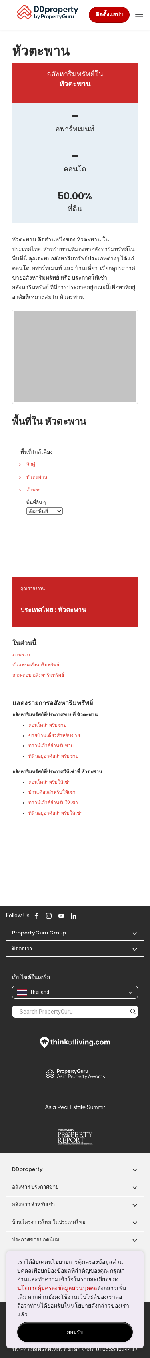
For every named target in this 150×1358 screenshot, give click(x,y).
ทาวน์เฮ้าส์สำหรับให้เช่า (53, 802)
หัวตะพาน (36, 477)
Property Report (75, 1137)
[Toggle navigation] (139, 14)
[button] (131, 932)
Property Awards (75, 1074)
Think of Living (75, 1042)
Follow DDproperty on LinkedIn (73, 916)
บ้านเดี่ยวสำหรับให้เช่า (52, 792)
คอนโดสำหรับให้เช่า (49, 782)
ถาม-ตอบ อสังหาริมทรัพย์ (38, 675)
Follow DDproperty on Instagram (49, 916)
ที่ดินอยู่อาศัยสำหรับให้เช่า (55, 813)
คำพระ (33, 490)
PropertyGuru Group (39, 932)
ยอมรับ (75, 1332)
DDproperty (27, 1169)
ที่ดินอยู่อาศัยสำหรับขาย (53, 756)
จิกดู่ (30, 464)
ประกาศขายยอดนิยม (36, 1239)
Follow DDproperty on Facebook (36, 916)
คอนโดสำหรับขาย (47, 725)
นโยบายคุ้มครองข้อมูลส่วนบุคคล (57, 1288)
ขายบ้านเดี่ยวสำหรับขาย (54, 735)
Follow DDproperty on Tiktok (93, 916)
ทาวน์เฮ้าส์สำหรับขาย (51, 745)
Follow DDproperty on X (84, 916)
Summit (75, 1107)
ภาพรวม (21, 655)
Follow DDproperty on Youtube (61, 916)
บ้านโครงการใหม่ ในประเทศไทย (49, 1222)
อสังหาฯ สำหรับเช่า (33, 1204)
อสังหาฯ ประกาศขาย (35, 1187)
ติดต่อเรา (22, 948)
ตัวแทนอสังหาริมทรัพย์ (35, 665)
